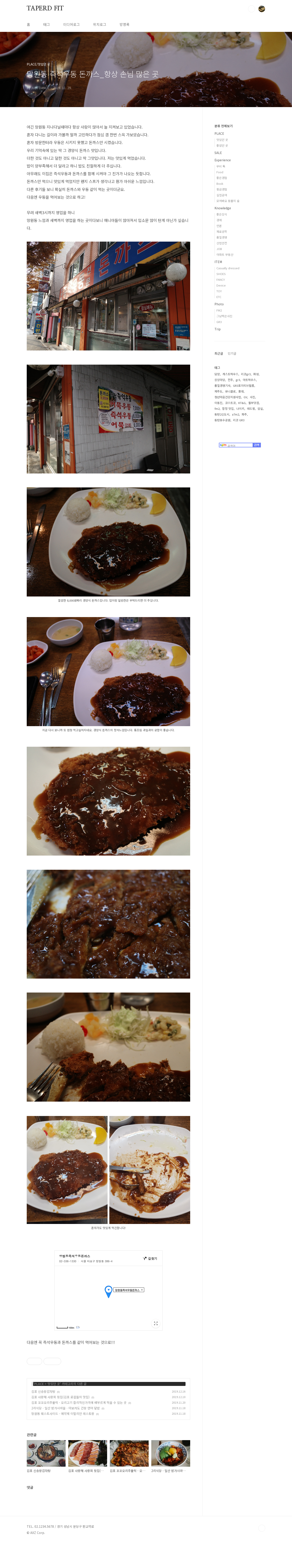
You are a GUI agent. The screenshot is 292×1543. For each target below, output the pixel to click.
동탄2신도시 (221, 414)
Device (221, 285)
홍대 (241, 391)
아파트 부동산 (224, 254)
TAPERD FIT (45, 9)
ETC (218, 297)
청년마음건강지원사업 (227, 397)
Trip (217, 329)
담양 (217, 374)
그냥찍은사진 (224, 316)
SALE (218, 152)
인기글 (232, 353)
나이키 (240, 408)
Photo (219, 304)
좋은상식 (221, 214)
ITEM (218, 262)
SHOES (221, 274)
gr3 (238, 380)
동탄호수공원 (222, 420)
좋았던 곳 (222, 145)
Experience (222, 160)
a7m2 (235, 414)
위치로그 (99, 24)
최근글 (218, 353)
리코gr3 (246, 374)
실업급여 (221, 195)
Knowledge (222, 208)
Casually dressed (227, 268)
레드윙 (251, 408)
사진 (252, 397)
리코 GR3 (239, 420)
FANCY (220, 279)
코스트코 (230, 403)
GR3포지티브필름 (243, 385)
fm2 (217, 408)
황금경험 (221, 189)
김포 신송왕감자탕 (43, 1391)
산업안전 (221, 243)
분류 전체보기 (223, 126)
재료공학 (221, 231)
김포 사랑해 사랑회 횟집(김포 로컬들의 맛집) (60, 1397)
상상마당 (219, 380)
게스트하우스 (230, 374)
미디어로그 (71, 24)
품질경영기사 (222, 385)
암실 (260, 408)
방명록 (124, 24)
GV (245, 397)
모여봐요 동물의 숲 (227, 201)
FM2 (219, 310)
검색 (251, 9)
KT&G (242, 403)
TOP (261, 1528)
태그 (46, 24)
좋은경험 (221, 178)
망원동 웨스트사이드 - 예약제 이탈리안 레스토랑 (62, 1413)
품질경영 (221, 237)
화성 (256, 374)
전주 (230, 380)
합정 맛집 (228, 408)
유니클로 (230, 391)
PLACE (39, 1383)
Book (219, 183)
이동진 (218, 403)
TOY (219, 291)
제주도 (218, 391)
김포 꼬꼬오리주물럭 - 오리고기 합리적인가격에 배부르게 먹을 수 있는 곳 (79, 1402)
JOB (219, 249)
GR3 (219, 322)
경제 (219, 220)
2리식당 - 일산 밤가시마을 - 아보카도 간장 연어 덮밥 (65, 1408)
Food (219, 172)
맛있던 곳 (53, 1383)
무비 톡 (220, 166)
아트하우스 (249, 380)
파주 (244, 414)
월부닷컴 (253, 403)
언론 (219, 226)
